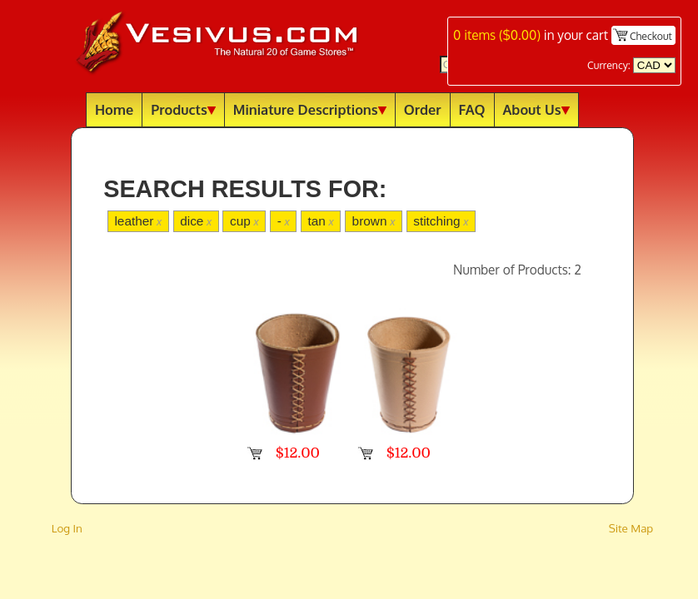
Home (114, 109)
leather (138, 221)
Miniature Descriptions (309, 109)
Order (422, 109)
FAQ (472, 109)
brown (374, 221)
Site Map (631, 528)
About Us (536, 109)
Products (183, 109)
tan (321, 221)
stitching (440, 221)
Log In (67, 528)
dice (196, 221)
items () (497, 35)
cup (244, 221)
